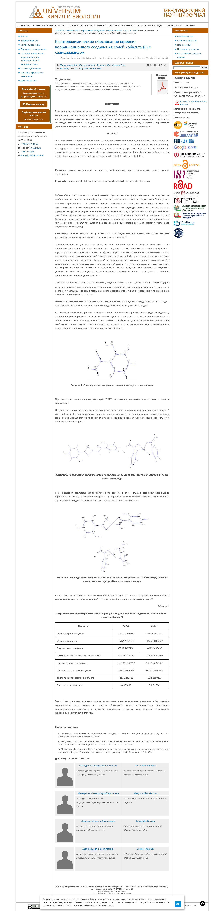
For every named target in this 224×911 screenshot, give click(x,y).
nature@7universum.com (30, 155)
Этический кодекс (151, 25)
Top (202, 903)
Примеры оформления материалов (32, 74)
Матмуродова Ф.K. (68, 65)
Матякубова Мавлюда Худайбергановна (98, 793)
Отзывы (190, 25)
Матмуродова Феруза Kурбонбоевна (98, 765)
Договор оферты (29, 80)
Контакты (174, 25)
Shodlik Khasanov (145, 848)
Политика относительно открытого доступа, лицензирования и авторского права (32, 58)
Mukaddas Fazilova (145, 820)
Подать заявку (33, 104)
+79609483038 (26, 151)
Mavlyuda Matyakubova (145, 793)
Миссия (24, 36)
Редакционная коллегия (88, 25)
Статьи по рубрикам (187, 40)
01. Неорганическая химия (88, 68)
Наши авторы (183, 44)
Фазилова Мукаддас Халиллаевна (98, 820)
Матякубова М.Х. (87, 65)
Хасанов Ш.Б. (118, 65)
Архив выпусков (185, 36)
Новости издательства (188, 49)
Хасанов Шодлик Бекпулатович (98, 848)
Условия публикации (31, 68)
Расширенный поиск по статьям (189, 55)
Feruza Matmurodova (145, 765)
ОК (177, 904)
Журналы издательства (49, 25)
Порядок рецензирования (34, 49)
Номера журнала (122, 25)
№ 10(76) (64, 68)
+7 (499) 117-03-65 (28, 143)
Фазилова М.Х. (104, 65)
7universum (29, 147)
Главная (23, 25)
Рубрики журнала (29, 40)
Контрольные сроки (30, 44)
